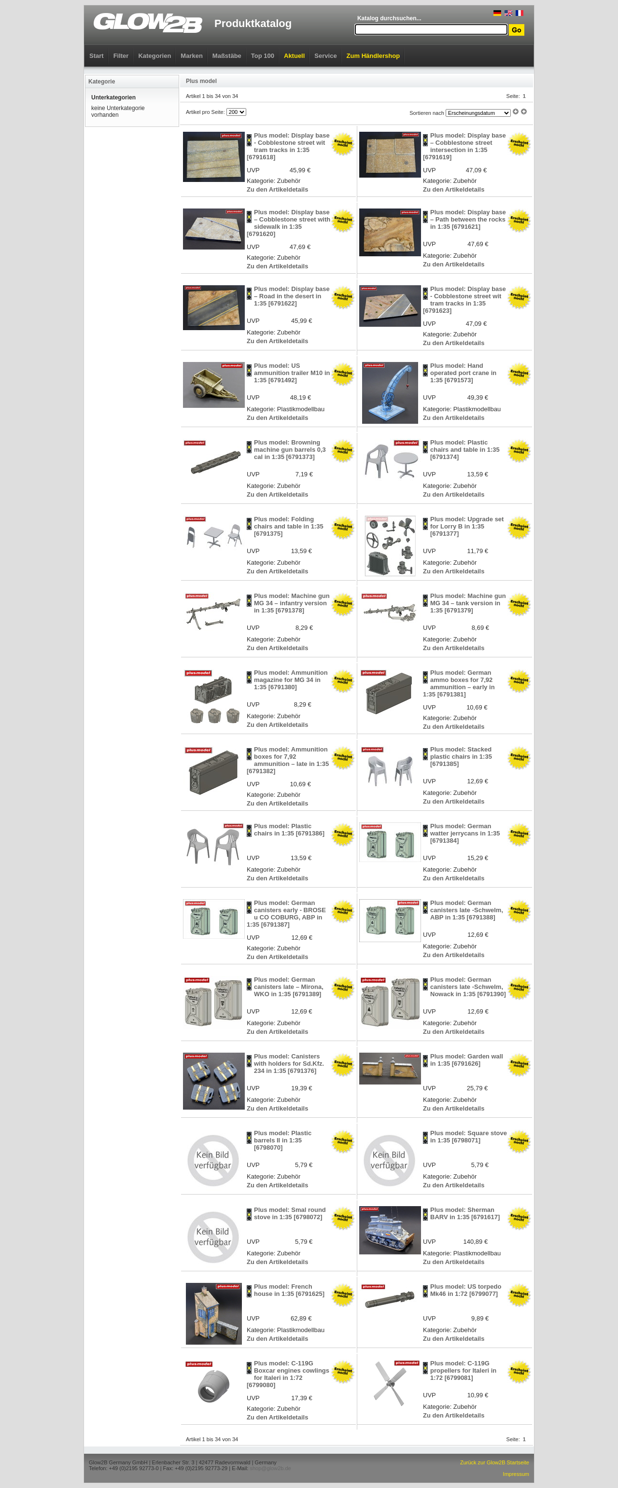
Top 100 (262, 55)
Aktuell (294, 55)
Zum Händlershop (373, 55)
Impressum (516, 1474)
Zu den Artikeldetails (277, 189)
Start (96, 55)
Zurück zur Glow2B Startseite (494, 1462)
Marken (192, 55)
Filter (121, 55)
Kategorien (154, 55)
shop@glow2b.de (270, 1468)
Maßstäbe (226, 55)
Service (325, 55)
